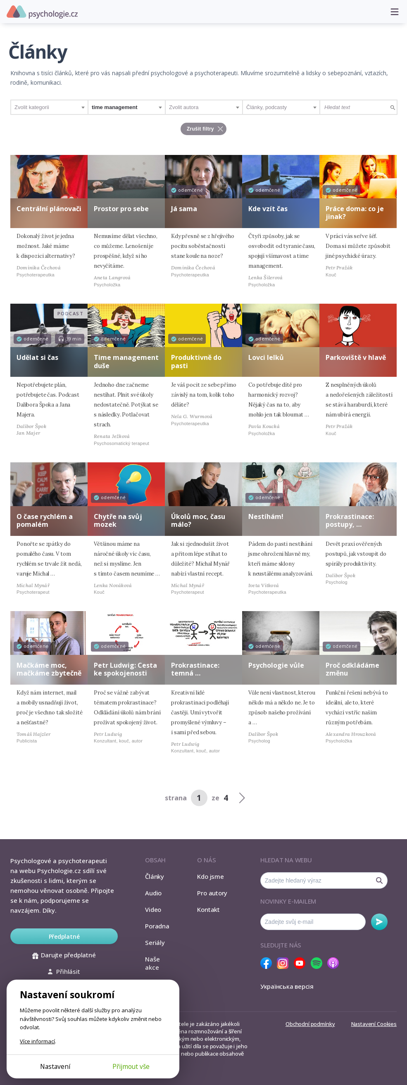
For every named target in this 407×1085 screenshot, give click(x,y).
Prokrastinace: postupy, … (350, 520)
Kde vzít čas (268, 208)
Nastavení (55, 1066)
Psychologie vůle (276, 665)
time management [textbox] (115, 107)
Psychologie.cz (42, 12)
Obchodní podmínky (310, 1024)
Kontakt (208, 909)
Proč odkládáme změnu (352, 669)
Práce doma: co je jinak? (355, 212)
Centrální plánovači (49, 208)
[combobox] (49, 107)
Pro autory (212, 893)
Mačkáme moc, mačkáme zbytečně (49, 669)
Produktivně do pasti (196, 361)
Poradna (157, 926)
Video (153, 909)
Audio (153, 893)
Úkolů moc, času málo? (198, 520)
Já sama (184, 208)
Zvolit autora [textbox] (184, 107)
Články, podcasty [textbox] (266, 107)
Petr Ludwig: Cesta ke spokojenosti (125, 669)
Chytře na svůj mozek (118, 520)
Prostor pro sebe (121, 208)
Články (154, 876)
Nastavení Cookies (374, 1024)
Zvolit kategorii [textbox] (31, 107)
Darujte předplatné (63, 955)
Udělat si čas (37, 357)
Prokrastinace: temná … (195, 669)
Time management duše (126, 361)
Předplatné (64, 936)
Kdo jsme (210, 876)
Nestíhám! (265, 516)
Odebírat (379, 922)
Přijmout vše (131, 1066)
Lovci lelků (266, 357)
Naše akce (152, 963)
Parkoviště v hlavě (356, 357)
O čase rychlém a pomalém (45, 520)
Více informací (37, 1041)
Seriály (154, 942)
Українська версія (287, 986)
